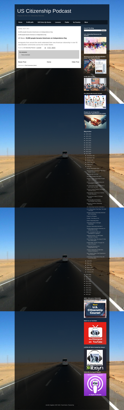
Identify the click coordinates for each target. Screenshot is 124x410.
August (89, 164)
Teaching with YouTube (92, 174)
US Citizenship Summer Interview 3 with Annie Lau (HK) (95, 186)
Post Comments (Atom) (31, 65)
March (89, 267)
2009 (87, 290)
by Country (76, 22)
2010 (87, 287)
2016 (87, 274)
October (89, 160)
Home (20, 22)
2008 (87, 292)
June (88, 261)
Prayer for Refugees (92, 216)
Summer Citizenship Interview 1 (94, 226)
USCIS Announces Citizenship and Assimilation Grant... (95, 182)
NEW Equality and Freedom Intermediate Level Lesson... (94, 200)
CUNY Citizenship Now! (93, 220)
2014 (87, 279)
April (88, 265)
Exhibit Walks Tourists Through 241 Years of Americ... (95, 243)
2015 (87, 276)
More (86, 22)
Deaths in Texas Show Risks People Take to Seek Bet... (96, 179)
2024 (87, 138)
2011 (87, 285)
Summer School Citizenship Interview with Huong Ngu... (96, 213)
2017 (87, 153)
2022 (87, 142)
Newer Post (22, 62)
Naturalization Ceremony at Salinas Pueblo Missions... (95, 193)
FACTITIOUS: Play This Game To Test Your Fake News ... (96, 239)
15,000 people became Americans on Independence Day (32, 34)
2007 (87, 294)
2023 (87, 140)
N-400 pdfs (29, 22)
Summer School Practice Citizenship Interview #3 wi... (96, 190)
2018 (87, 151)
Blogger (76, 405)
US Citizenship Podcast (44, 11)
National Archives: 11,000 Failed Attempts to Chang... (95, 236)
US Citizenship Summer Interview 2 (95, 207)
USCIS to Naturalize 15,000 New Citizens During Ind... (95, 250)
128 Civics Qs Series (44, 22)
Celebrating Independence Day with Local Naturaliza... (95, 257)
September (90, 162)
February (89, 269)
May (88, 263)
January (89, 272)
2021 (87, 145)
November (90, 157)
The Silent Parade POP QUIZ (94, 176)
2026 (87, 134)
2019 (87, 149)
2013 (87, 281)
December (90, 155)
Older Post (75, 62)
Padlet (67, 22)
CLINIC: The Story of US (93, 218)
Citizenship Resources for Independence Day (93, 247)
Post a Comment (26, 55)
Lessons (58, 22)
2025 (87, 136)
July (88, 166)
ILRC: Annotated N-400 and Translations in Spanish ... (94, 232)
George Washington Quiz (93, 168)
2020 (87, 147)
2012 (87, 283)
